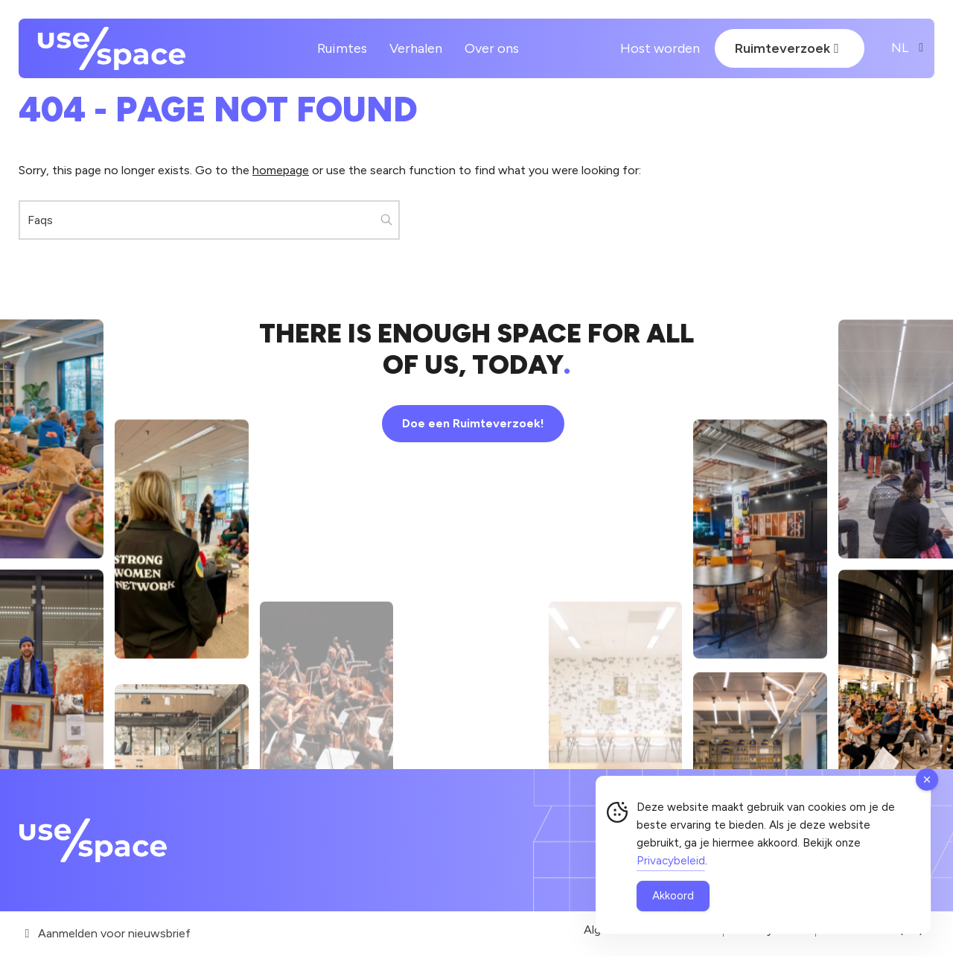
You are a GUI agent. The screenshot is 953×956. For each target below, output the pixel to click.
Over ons (492, 48)
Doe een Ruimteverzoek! (473, 423)
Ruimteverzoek (787, 48)
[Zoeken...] (209, 220)
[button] (387, 220)
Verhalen (415, 48)
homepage (280, 170)
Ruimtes (342, 48)
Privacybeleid (671, 860)
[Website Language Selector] (900, 48)
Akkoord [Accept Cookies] (673, 895)
